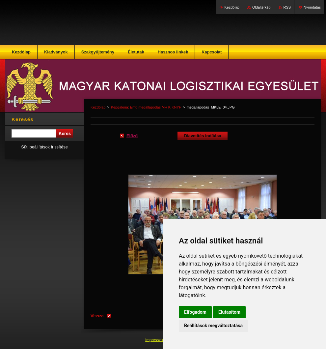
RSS (287, 7)
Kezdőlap (98, 107)
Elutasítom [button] (229, 312)
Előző (132, 135)
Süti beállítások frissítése (44, 146)
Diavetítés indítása (202, 135)
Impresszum (156, 340)
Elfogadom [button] (195, 312)
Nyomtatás (312, 7)
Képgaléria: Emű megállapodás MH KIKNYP (146, 107)
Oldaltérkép (261, 7)
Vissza (97, 315)
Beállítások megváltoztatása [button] (213, 325)
